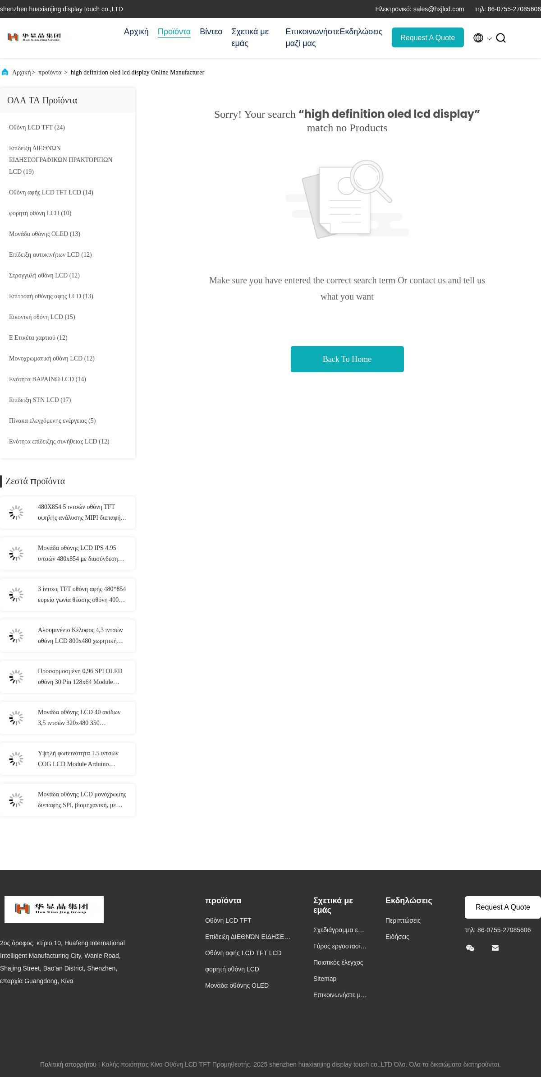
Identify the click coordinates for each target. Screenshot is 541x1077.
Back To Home (347, 359)
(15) (42, 317)
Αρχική (136, 31)
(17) (40, 400)
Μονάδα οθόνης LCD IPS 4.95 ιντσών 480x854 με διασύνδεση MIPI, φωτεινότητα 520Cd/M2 (78, 554)
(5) (52, 420)
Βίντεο (211, 31)
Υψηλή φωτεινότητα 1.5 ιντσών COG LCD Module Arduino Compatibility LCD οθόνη (78, 760)
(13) (44, 234)
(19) (61, 160)
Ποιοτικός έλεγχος (338, 962)
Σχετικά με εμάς (249, 37)
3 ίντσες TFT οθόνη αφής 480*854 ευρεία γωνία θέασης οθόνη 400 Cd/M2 (82, 596)
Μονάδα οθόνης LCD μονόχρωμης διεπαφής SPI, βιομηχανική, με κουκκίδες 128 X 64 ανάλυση (82, 801)
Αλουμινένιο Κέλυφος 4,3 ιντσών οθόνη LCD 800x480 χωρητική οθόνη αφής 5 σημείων (80, 637)
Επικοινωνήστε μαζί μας (307, 37)
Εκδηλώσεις (360, 31)
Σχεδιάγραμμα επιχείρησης (340, 931)
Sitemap (324, 978)
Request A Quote (427, 38)
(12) (50, 254)
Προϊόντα (174, 31)
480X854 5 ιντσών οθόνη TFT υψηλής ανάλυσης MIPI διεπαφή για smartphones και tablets (79, 513)
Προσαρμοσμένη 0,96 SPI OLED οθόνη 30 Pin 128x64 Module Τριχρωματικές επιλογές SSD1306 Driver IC (81, 678)
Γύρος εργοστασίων (339, 947)
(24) (37, 127)
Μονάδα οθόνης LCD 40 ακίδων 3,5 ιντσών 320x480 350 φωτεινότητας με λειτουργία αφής (81, 719)
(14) (51, 192)
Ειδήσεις (397, 936)
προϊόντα (49, 72)
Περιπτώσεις (403, 920)
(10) (40, 213)
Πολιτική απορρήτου (68, 1064)
